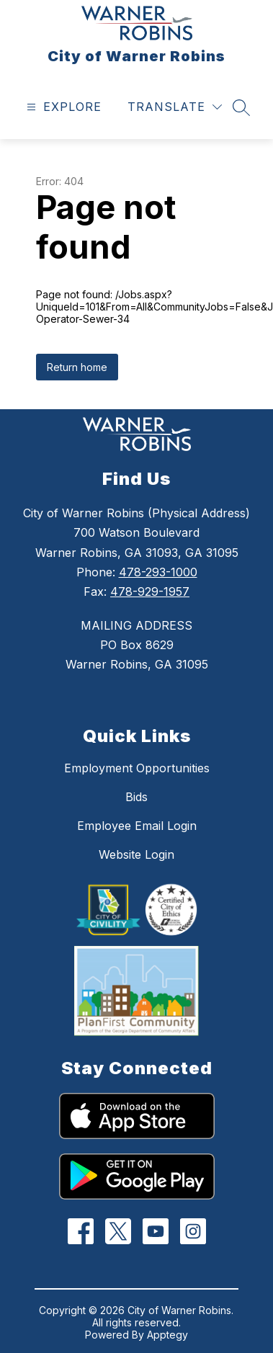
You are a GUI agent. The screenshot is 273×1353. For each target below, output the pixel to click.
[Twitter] (118, 1231)
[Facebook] (80, 1231)
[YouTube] (155, 1231)
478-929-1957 (149, 591)
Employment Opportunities (137, 768)
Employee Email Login (137, 825)
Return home (77, 367)
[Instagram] (192, 1231)
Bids (136, 797)
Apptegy (167, 1335)
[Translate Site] (174, 107)
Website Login (136, 854)
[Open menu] (62, 107)
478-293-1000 (158, 572)
